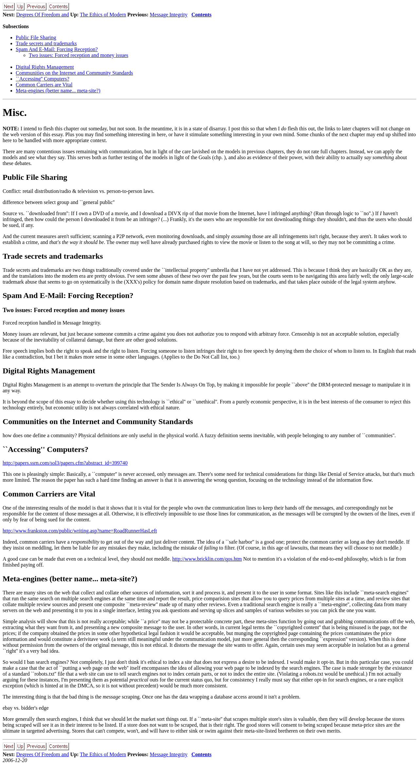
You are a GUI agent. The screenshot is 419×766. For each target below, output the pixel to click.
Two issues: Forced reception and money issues (78, 55)
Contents (201, 14)
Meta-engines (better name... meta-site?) (58, 90)
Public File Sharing (36, 37)
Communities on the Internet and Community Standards (74, 73)
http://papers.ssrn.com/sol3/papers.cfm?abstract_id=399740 (65, 463)
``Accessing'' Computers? (42, 79)
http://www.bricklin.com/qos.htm (207, 559)
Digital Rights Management (45, 67)
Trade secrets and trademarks (46, 43)
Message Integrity (169, 14)
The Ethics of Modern (103, 14)
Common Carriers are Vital (44, 84)
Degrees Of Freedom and (42, 14)
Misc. (15, 112)
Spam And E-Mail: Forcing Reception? (57, 49)
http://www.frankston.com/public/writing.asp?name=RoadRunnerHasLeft (80, 530)
